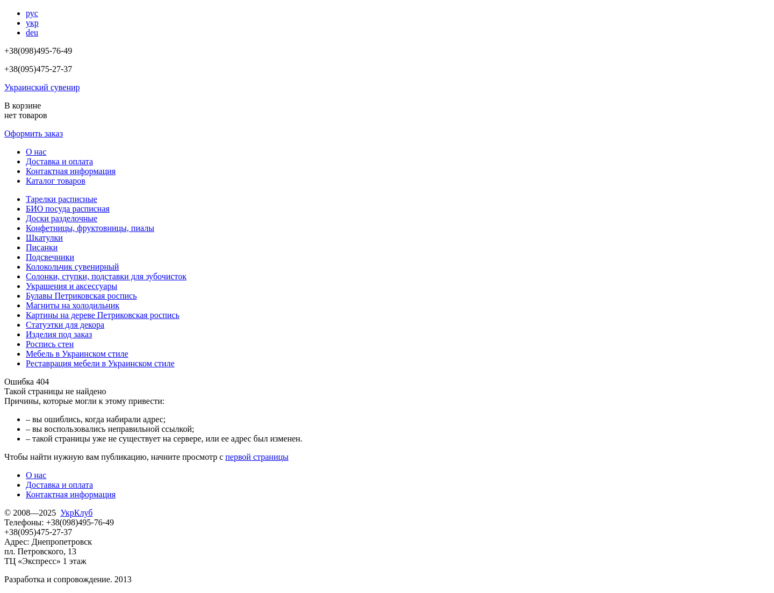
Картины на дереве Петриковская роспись (103, 315)
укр (32, 22)
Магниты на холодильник (72, 305)
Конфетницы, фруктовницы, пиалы (90, 228)
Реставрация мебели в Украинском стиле (100, 363)
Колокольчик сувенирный (72, 266)
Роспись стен (50, 344)
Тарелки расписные (61, 199)
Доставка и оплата (59, 161)
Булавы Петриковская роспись (81, 295)
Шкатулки (44, 237)
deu (32, 32)
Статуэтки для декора (65, 324)
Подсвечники (50, 257)
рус (32, 13)
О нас (36, 151)
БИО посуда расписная (68, 208)
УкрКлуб (76, 512)
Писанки (42, 247)
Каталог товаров (55, 180)
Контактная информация (71, 171)
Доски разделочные (61, 218)
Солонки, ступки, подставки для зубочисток (106, 276)
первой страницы (257, 456)
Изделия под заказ (59, 334)
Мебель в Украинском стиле (77, 353)
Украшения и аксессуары (71, 286)
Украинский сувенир (42, 87)
